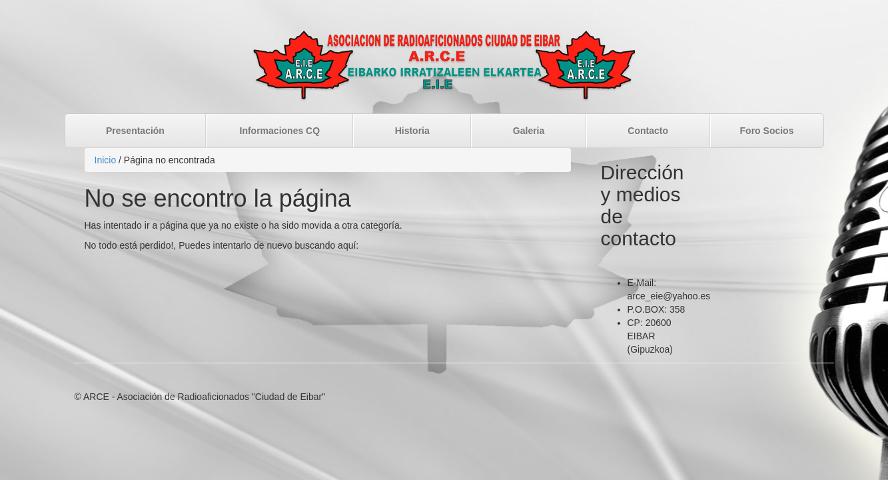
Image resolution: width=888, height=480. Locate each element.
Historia (412, 130)
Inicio (106, 160)
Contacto (648, 130)
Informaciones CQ (280, 130)
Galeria (528, 130)
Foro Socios (767, 130)
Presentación (135, 130)
